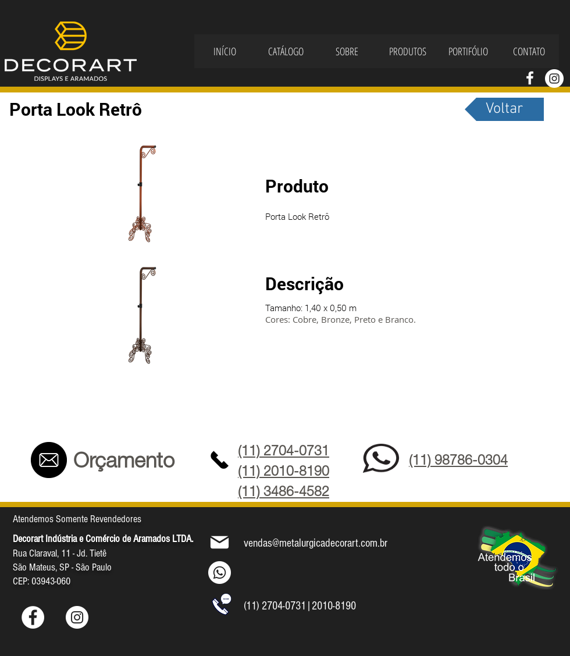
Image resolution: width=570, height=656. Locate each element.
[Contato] (48, 460)
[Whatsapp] (219, 572)
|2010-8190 (331, 606)
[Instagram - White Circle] (554, 78)
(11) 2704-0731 (275, 606)
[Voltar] (504, 109)
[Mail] (219, 542)
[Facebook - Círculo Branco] (33, 617)
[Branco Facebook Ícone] (530, 78)
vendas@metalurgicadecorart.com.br (315, 543)
